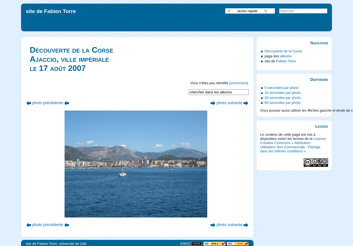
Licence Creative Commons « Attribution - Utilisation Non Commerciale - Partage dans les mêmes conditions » (293, 145)
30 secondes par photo (283, 98)
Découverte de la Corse (283, 51)
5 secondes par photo (282, 88)
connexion (239, 83)
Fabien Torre (286, 61)
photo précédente (47, 103)
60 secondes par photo (283, 103)
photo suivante (229, 103)
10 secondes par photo (283, 93)
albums (285, 56)
